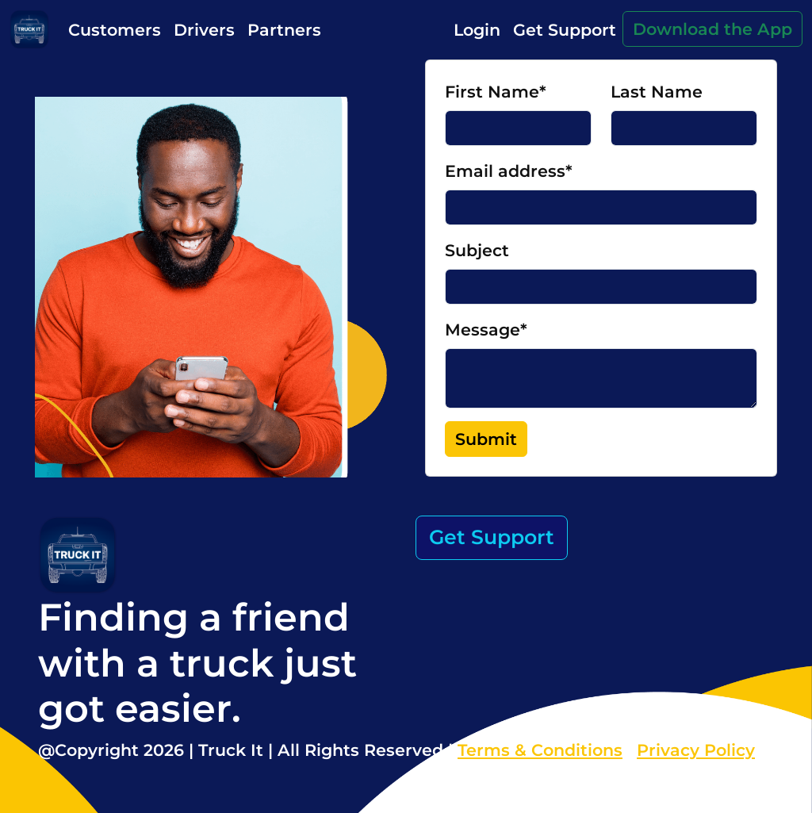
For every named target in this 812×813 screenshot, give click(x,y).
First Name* (495, 92)
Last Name (657, 92)
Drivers (204, 30)
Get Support (564, 30)
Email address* (509, 171)
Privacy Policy (696, 750)
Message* (486, 329)
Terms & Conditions (540, 750)
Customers (114, 30)
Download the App (712, 29)
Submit (486, 439)
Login (477, 30)
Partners (284, 30)
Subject (477, 250)
